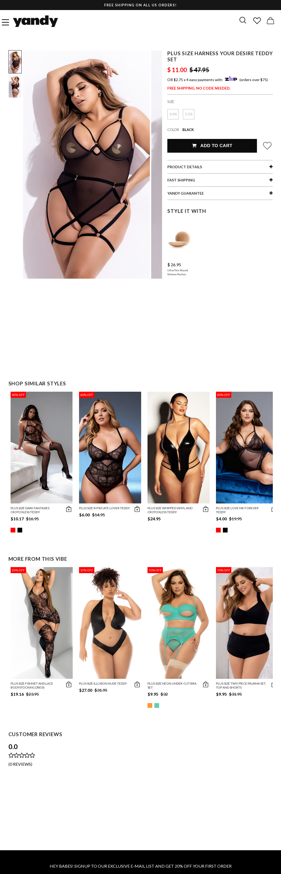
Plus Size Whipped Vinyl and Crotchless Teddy (170, 510)
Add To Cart (212, 145)
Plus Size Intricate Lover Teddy (104, 508)
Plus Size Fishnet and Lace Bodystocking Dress (32, 685)
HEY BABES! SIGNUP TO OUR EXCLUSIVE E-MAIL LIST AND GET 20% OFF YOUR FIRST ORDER (141, 865)
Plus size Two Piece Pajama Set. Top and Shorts (241, 685)
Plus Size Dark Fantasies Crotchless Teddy (30, 510)
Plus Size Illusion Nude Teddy (103, 683)
